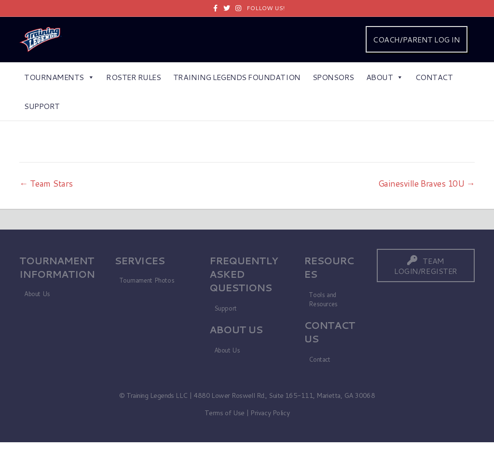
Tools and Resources (323, 299)
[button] (426, 265)
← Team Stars (46, 183)
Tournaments (59, 76)
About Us (37, 293)
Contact (434, 76)
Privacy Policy (269, 413)
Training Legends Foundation (237, 76)
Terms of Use (225, 413)
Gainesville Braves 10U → (426, 183)
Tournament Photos (146, 280)
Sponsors (333, 76)
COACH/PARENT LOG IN (416, 39)
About (384, 76)
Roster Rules (133, 76)
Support (42, 105)
